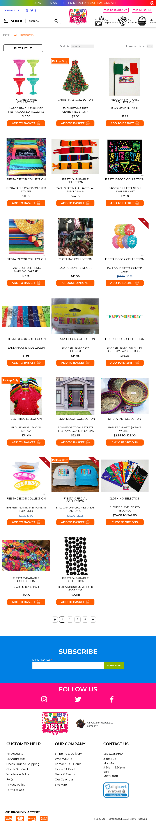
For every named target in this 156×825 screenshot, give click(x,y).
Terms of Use (15, 790)
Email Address (42, 659)
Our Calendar (64, 779)
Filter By (23, 48)
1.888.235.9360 (113, 753)
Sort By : (65, 46)
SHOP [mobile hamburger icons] (13, 21)
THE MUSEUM (142, 10)
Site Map (61, 784)
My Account (14, 753)
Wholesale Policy (18, 774)
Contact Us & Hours (68, 764)
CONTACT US (11, 10)
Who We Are (63, 759)
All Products (24, 35)
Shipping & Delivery (68, 753)
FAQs (10, 779)
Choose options (75, 283)
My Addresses (15, 759)
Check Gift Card (17, 769)
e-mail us (109, 759)
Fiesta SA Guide (65, 769)
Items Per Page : (136, 46)
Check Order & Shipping (22, 764)
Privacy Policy (15, 784)
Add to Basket (26, 123)
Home (6, 35)
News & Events (65, 774)
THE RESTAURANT (115, 10)
